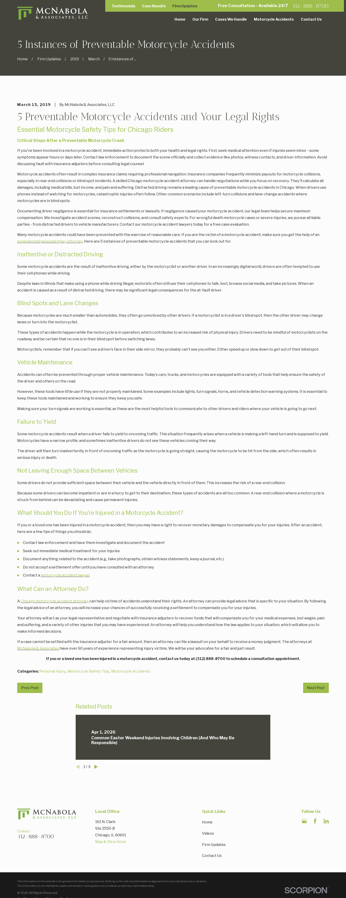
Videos (208, 833)
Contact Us (212, 855)
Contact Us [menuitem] (311, 19)
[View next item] (96, 767)
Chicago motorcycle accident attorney (55, 601)
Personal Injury (52, 671)
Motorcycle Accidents (130, 671)
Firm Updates (184, 6)
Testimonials (123, 6)
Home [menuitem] (179, 19)
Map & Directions (110, 841)
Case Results (154, 6)
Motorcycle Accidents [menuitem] (274, 19)
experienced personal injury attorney (50, 241)
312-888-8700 (310, 6)
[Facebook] (315, 821)
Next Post (316, 687)
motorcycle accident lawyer (65, 575)
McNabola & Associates (38, 648)
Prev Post (30, 687)
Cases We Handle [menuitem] (231, 19)
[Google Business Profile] (304, 821)
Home (207, 822)
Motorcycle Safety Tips (88, 671)
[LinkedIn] (326, 821)
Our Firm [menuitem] (200, 19)
